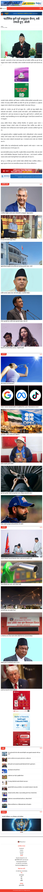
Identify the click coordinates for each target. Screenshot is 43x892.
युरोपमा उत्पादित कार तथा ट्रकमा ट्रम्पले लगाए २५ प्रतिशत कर (19, 758)
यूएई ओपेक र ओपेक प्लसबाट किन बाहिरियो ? (10, 435)
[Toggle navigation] (40, 8)
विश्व (21, 879)
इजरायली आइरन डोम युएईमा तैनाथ (8, 610)
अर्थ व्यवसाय (21, 875)
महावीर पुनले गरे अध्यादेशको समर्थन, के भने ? (10, 662)
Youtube (21, 852)
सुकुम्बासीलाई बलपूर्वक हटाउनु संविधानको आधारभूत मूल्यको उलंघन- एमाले (16, 266)
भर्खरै (3, 748)
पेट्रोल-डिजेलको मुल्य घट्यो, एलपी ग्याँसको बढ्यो (11, 584)
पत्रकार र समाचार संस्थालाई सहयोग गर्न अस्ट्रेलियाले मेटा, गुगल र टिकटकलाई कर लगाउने (19, 407)
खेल (21, 877)
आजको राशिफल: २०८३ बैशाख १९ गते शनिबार (12, 817)
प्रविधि (21, 880)
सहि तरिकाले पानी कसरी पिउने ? (7, 383)
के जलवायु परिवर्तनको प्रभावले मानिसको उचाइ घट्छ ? (18, 781)
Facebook (21, 848)
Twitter (21, 850)
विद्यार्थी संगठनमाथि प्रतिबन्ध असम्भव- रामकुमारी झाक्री (12, 348)
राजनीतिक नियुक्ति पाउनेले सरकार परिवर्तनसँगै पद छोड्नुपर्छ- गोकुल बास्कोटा (17, 213)
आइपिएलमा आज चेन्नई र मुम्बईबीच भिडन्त (16, 776)
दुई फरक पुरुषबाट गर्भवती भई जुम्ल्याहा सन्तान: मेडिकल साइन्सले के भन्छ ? (16, 493)
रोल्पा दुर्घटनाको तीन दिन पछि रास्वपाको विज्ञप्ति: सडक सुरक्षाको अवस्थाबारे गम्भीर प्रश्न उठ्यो (24, 753)
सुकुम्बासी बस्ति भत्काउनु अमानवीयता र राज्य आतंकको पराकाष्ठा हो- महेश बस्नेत (23, 787)
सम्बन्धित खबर (5, 184)
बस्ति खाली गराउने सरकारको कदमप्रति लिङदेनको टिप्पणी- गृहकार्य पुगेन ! (21, 764)
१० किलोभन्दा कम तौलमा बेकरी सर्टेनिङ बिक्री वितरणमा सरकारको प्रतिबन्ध (16, 636)
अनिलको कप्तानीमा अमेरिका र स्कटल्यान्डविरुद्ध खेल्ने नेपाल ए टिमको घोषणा (22, 793)
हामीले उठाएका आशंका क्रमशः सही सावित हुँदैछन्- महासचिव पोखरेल (15, 293)
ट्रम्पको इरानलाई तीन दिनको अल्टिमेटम (9, 690)
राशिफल (4, 812)
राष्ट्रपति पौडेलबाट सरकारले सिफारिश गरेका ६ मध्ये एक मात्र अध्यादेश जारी (16, 559)
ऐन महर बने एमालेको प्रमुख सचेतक (8, 240)
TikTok (21, 854)
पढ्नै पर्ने (3, 354)
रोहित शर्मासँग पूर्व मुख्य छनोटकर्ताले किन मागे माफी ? (12, 524)
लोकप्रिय (4, 527)
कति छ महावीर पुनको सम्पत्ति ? (7, 464)
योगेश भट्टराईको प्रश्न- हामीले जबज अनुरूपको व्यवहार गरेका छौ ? (14, 321)
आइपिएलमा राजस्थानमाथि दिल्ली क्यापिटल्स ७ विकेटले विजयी (20, 799)
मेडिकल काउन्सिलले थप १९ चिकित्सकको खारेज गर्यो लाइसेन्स (19, 804)
